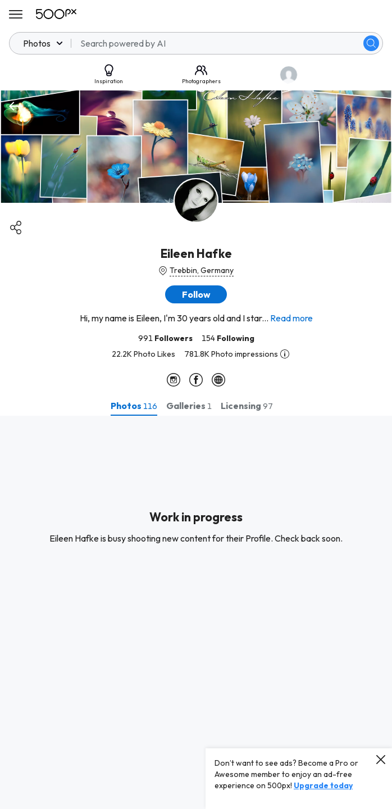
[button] (196, 294)
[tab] (134, 406)
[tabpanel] (196, 612)
